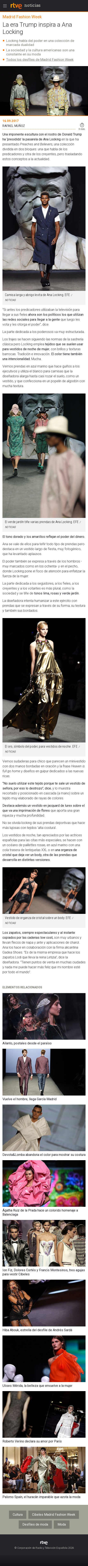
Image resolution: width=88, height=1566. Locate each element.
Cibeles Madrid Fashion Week (53, 1515)
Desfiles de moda (35, 1524)
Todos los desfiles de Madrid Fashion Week (39, 59)
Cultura (18, 1515)
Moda (62, 1524)
